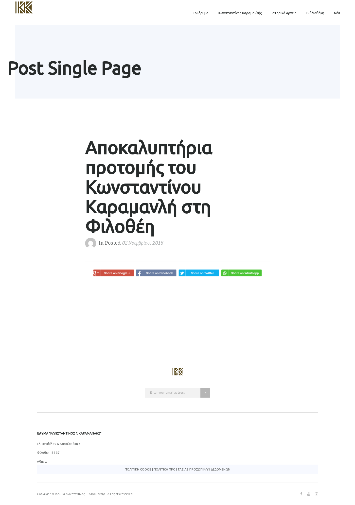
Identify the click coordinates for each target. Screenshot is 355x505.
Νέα (337, 13)
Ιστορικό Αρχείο (284, 13)
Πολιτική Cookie (138, 469)
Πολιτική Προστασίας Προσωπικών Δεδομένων (192, 469)
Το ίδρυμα (201, 13)
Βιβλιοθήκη (315, 13)
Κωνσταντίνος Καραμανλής (240, 13)
